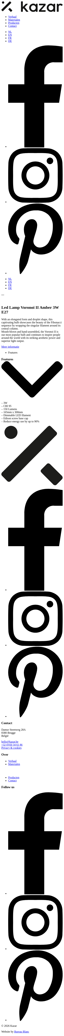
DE (10, 41)
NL (10, 31)
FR (10, 37)
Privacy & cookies (11, 747)
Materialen (14, 19)
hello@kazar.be (9, 741)
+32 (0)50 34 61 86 (12, 744)
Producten (13, 22)
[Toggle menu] (2, 294)
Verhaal (12, 16)
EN (10, 34)
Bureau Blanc (21, 1031)
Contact (12, 25)
